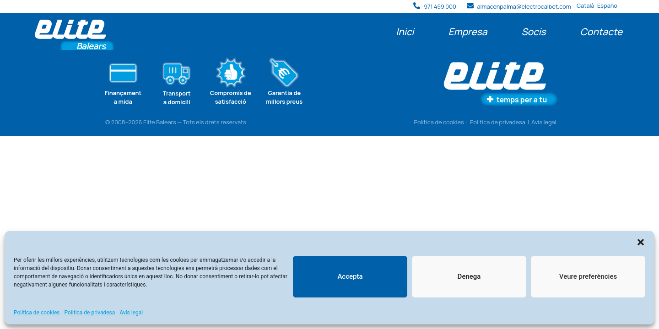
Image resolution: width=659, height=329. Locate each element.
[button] (640, 242)
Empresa (467, 31)
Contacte (601, 31)
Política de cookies (37, 312)
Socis (533, 31)
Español (608, 5)
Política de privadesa (90, 312)
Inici (405, 31)
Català (585, 5)
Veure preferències (588, 276)
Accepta (349, 276)
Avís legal (131, 312)
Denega (469, 276)
